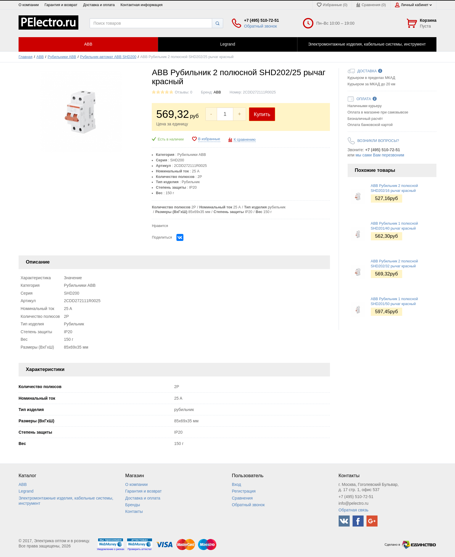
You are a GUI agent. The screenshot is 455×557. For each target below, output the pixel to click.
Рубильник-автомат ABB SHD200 (108, 57)
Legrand (26, 491)
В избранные (209, 139)
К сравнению (244, 140)
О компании (29, 5)
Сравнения (242, 498)
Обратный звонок (260, 26)
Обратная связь (354, 510)
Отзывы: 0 (183, 92)
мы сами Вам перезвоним (379, 155)
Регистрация (244, 491)
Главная (25, 57)
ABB (40, 57)
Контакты (134, 511)
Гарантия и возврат (60, 5)
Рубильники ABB (62, 57)
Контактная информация (141, 5)
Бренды (132, 504)
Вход (236, 484)
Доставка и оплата (99, 5)
